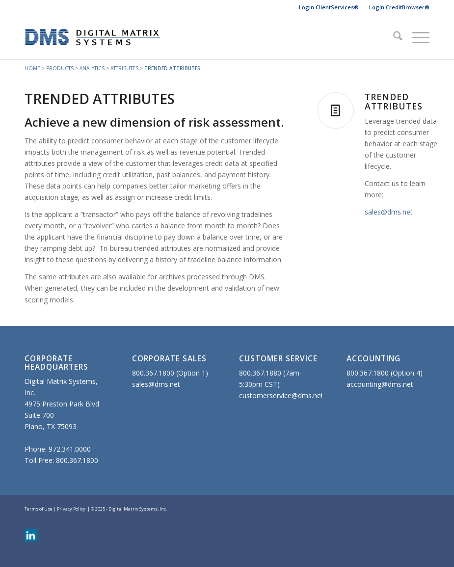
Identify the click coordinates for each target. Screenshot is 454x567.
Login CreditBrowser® (399, 7)
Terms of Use (39, 509)
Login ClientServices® (329, 7)
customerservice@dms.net (281, 395)
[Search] (392, 37)
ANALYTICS (92, 68)
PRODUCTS (60, 68)
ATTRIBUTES (124, 68)
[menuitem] (329, 7)
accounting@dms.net (380, 384)
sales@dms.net (389, 211)
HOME (32, 68)
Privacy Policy (71, 509)
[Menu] (415, 37)
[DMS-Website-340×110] (93, 37)
